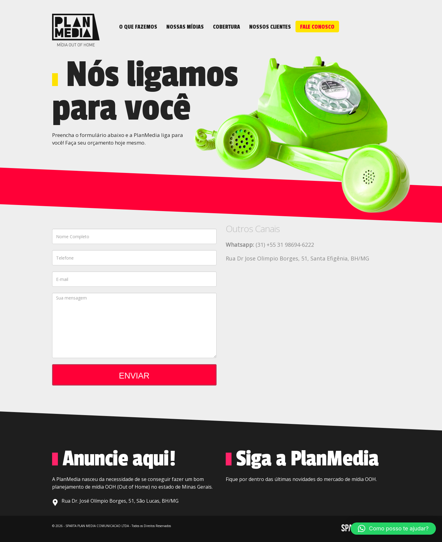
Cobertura (226, 26)
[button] (393, 528)
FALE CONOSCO (317, 26)
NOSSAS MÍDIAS (185, 26)
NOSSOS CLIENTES (270, 26)
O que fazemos (138, 26)
